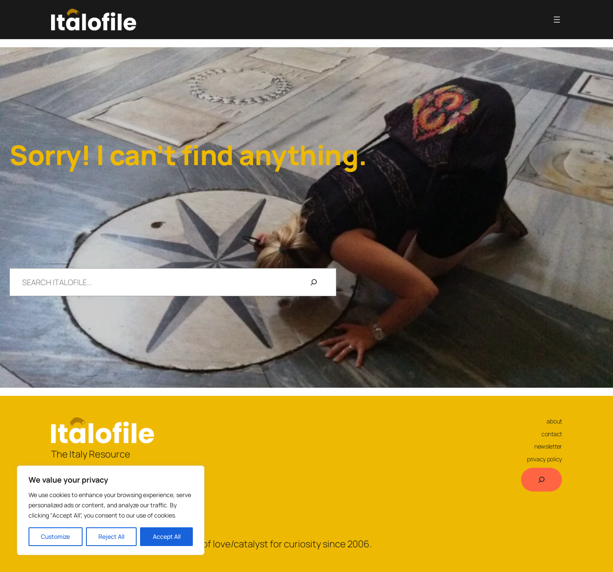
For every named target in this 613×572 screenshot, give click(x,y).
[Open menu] (557, 19)
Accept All (166, 536)
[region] (110, 510)
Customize (55, 536)
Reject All (111, 536)
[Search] (313, 282)
